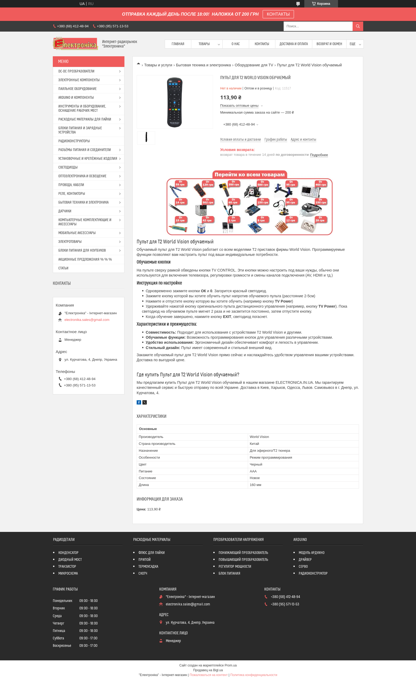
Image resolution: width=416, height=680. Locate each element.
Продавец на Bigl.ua (208, 670)
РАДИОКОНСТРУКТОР (313, 573)
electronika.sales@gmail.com (86, 320)
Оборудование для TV (254, 65)
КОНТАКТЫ (278, 14)
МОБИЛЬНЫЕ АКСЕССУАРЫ (77, 233)
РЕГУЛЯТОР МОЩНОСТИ (235, 567)
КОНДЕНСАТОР (68, 553)
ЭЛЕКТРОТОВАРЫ (70, 242)
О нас (236, 44)
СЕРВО (303, 567)
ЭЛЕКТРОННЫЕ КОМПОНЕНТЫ (79, 80)
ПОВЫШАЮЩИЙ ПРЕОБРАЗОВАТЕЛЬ (243, 560)
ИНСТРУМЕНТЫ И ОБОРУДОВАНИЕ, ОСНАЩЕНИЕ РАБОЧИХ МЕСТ (82, 108)
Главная (178, 44)
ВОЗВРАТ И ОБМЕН (329, 44)
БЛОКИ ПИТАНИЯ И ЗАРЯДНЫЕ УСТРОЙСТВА (80, 130)
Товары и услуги (158, 65)
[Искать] (358, 26)
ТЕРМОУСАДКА (148, 567)
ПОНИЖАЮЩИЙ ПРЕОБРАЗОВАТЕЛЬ (243, 553)
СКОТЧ (142, 573)
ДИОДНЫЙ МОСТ (70, 560)
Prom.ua (231, 665)
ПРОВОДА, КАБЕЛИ (71, 185)
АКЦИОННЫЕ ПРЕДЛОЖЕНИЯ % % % (85, 259)
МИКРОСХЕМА (68, 573)
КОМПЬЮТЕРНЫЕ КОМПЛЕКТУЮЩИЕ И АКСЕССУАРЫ (84, 222)
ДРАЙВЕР (305, 560)
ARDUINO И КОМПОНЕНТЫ (76, 98)
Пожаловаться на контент (209, 675)
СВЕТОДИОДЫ (68, 167)
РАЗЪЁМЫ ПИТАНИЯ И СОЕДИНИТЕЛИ (84, 150)
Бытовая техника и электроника (203, 65)
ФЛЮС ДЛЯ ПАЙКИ (151, 553)
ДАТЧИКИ (64, 211)
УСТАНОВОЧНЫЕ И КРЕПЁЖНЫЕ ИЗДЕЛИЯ (87, 159)
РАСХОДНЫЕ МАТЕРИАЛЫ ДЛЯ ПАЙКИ (84, 119)
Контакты (262, 44)
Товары (204, 44)
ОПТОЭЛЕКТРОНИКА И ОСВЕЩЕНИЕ (82, 176)
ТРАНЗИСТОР (67, 567)
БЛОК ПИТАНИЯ (229, 573)
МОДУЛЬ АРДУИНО (311, 553)
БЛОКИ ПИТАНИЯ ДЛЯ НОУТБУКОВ (82, 250)
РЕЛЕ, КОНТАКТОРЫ (71, 194)
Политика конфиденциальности (253, 675)
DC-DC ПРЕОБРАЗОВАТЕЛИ (76, 71)
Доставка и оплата (294, 44)
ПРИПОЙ (144, 560)
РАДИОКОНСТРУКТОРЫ (74, 141)
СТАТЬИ (63, 268)
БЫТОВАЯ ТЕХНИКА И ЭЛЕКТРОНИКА (83, 202)
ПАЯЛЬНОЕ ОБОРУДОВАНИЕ (77, 89)
